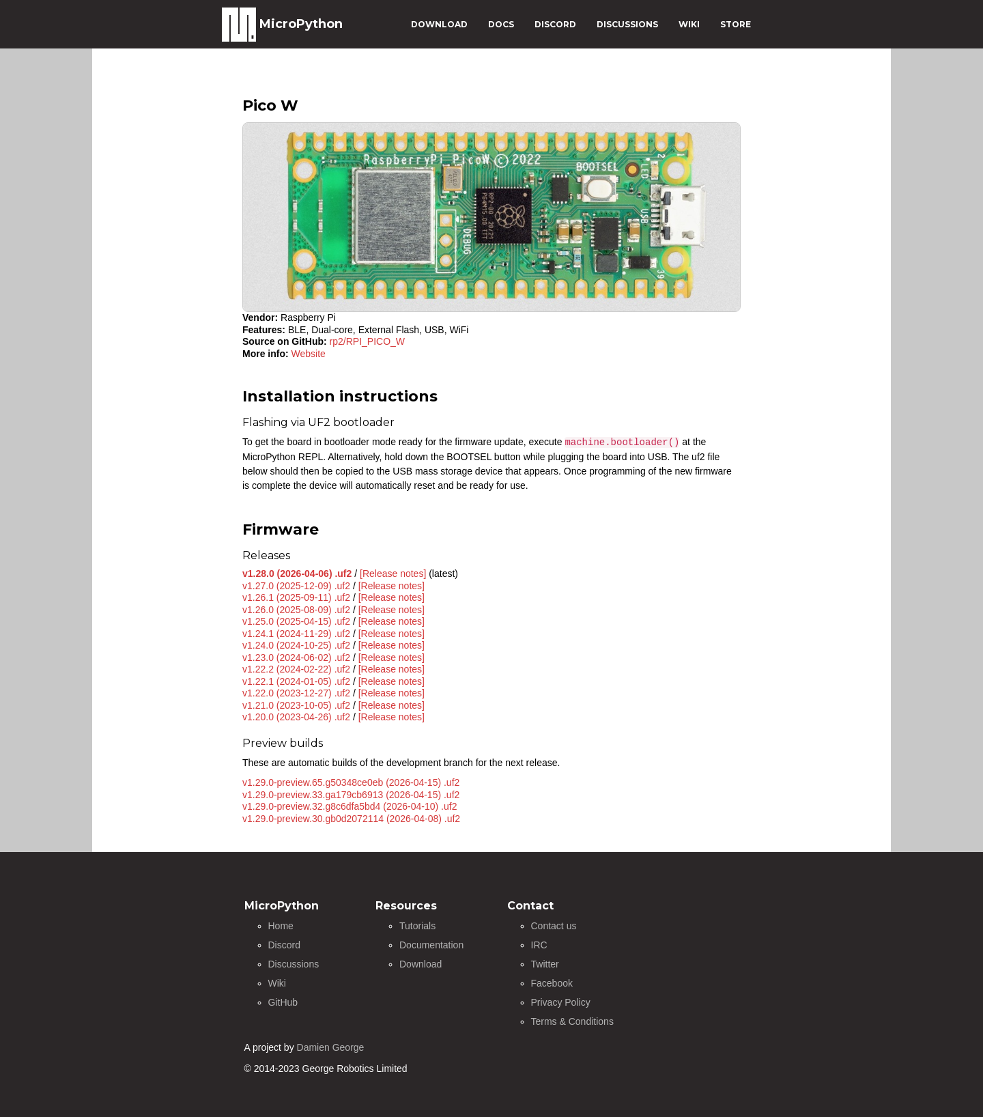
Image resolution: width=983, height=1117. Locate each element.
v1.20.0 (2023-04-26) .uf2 (296, 716)
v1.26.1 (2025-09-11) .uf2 (296, 597)
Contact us (554, 925)
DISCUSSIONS (627, 24)
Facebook (552, 983)
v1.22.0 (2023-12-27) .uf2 (296, 693)
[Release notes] (393, 573)
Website (308, 353)
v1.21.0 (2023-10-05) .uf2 (296, 705)
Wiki (277, 983)
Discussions (293, 964)
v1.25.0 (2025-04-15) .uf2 (296, 621)
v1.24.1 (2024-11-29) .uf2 (296, 633)
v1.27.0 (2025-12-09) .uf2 (296, 585)
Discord (284, 944)
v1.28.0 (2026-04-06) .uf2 (297, 573)
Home (281, 925)
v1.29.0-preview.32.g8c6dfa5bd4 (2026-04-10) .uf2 (349, 806)
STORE (735, 24)
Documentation (431, 944)
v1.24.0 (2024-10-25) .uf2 (296, 645)
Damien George (331, 1047)
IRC (539, 944)
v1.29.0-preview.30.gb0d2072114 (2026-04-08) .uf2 (351, 818)
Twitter (545, 964)
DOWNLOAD (439, 24)
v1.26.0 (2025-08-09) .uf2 (296, 609)
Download (420, 964)
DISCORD (555, 24)
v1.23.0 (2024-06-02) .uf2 (296, 657)
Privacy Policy (560, 1002)
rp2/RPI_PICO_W (367, 341)
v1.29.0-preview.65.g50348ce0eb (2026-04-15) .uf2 (350, 782)
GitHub (283, 1002)
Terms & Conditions (572, 1021)
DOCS (501, 24)
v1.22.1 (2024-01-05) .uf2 (296, 681)
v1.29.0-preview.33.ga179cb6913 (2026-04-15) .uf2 (350, 794)
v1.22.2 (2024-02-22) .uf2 (296, 669)
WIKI (689, 24)
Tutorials (417, 925)
